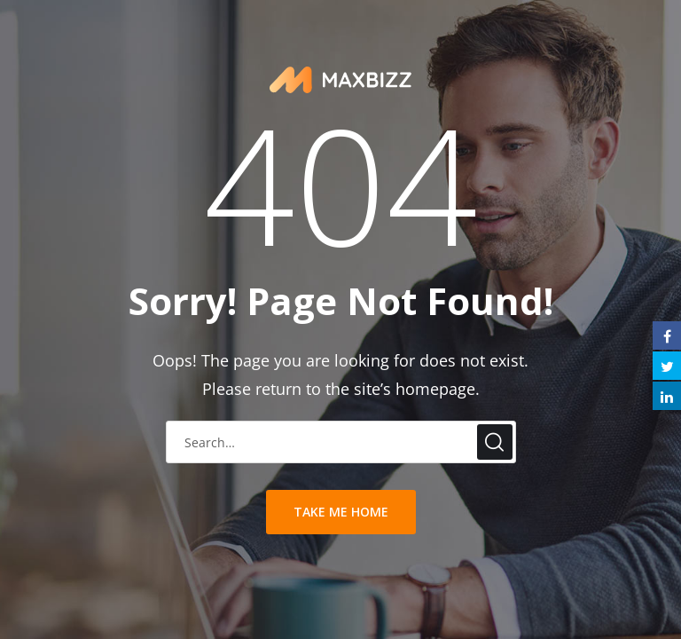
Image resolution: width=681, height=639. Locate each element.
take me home (341, 511)
